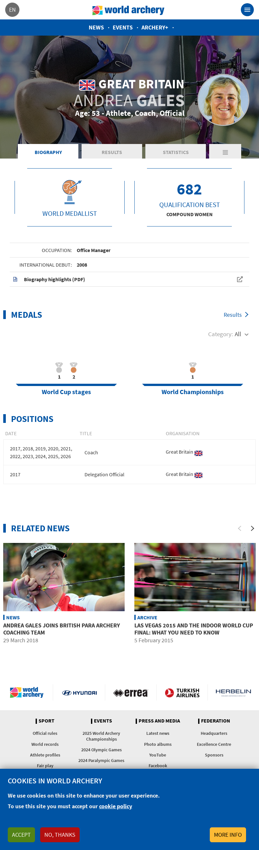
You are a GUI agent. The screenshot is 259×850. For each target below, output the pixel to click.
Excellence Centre (214, 744)
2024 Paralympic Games (101, 760)
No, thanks (59, 834)
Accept (21, 834)
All (238, 334)
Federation (215, 721)
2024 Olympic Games (101, 750)
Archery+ (154, 27)
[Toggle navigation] (247, 9)
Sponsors (214, 755)
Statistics (176, 152)
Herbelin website (233, 692)
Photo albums (158, 744)
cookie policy (115, 806)
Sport (46, 721)
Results (112, 152)
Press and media (159, 721)
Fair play (45, 765)
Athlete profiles (45, 755)
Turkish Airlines (182, 692)
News (96, 27)
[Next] (252, 528)
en (12, 9)
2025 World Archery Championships (101, 736)
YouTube (157, 755)
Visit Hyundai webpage (79, 692)
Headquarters (214, 733)
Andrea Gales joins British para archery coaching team (61, 629)
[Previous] (239, 528)
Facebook (158, 765)
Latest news (157, 733)
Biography (48, 152)
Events (123, 27)
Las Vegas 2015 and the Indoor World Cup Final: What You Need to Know (193, 629)
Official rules (45, 733)
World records (45, 744)
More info (228, 834)
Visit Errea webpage (130, 692)
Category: (220, 334)
